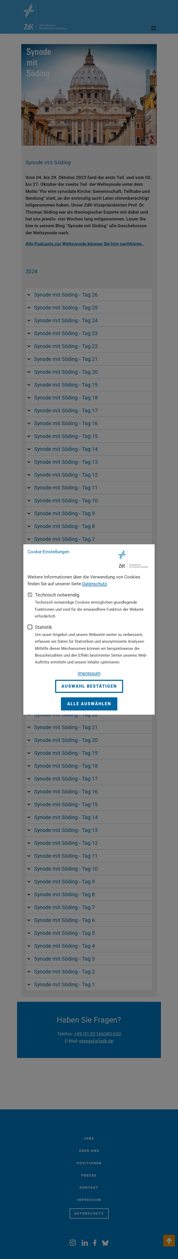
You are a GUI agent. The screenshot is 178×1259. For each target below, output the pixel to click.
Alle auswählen (89, 703)
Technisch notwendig (57, 595)
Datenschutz (94, 583)
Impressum (89, 673)
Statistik (43, 627)
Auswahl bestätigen (89, 686)
